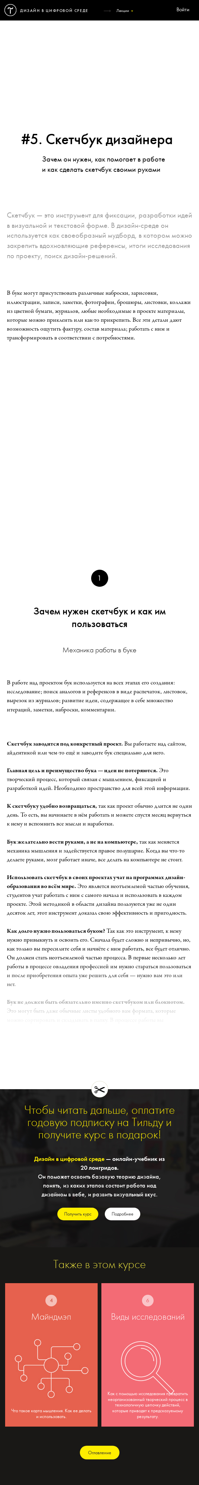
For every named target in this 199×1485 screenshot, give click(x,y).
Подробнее (122, 1214)
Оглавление (99, 1453)
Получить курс (77, 1214)
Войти (182, 10)
